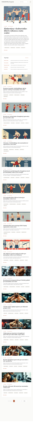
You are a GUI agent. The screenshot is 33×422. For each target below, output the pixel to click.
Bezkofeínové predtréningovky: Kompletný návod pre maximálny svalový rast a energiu (19, 63)
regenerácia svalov (6, 65)
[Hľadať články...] (24, 2)
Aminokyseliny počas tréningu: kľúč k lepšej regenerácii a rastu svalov (15, 226)
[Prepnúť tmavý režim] (30, 2)
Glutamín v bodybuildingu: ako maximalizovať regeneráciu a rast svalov (15, 144)
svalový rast (5, 69)
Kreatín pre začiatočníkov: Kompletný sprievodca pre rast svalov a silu (19, 69)
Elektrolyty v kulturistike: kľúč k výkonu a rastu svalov (15, 31)
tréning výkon (6, 67)
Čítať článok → (6, 50)
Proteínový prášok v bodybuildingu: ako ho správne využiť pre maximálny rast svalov (14, 89)
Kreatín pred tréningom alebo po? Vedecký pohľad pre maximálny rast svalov (16, 281)
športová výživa (6, 60)
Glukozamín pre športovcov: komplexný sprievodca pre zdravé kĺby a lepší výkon (14, 334)
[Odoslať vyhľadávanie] (27, 2)
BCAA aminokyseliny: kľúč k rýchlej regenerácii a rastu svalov (18, 65)
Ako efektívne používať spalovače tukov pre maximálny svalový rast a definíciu (14, 255)
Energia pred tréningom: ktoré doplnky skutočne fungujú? (17, 67)
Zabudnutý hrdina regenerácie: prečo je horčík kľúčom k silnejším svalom (19, 60)
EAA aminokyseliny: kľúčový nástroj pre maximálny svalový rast (14, 198)
